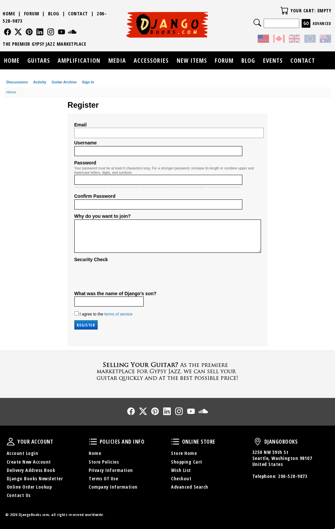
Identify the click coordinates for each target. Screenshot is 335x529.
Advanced (322, 23)
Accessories (151, 60)
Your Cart (284, 10)
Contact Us (19, 495)
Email (80, 124)
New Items (192, 60)
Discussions (17, 82)
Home (9, 13)
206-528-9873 (292, 476)
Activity (39, 82)
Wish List (181, 470)
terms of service (118, 314)
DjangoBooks (257, 441)
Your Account (10, 441)
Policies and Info (93, 441)
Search (257, 22)
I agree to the (103, 314)
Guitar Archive (64, 82)
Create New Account (29, 462)
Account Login (22, 453)
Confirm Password (95, 196)
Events (273, 60)
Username (85, 142)
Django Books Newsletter (35, 478)
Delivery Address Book (31, 470)
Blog (53, 13)
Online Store (175, 441)
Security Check (91, 259)
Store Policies (104, 462)
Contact (78, 13)
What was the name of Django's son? (115, 293)
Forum (31, 13)
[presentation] (125, 276)
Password (85, 162)
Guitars (38, 60)
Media (117, 60)
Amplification (79, 60)
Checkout (181, 478)
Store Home (184, 453)
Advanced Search (189, 487)
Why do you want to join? (102, 216)
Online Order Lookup (29, 487)
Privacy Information (111, 470)
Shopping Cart (186, 462)
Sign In (88, 82)
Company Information (113, 487)
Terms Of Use (103, 478)
